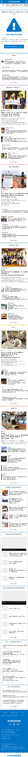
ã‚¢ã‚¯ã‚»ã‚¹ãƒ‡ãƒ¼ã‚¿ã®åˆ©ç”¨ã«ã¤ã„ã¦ (11, 731)
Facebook (10, 721)
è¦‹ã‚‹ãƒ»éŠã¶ (15, 5)
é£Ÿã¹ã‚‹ (8, 5)
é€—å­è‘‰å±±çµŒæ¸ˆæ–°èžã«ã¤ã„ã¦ (11, 726)
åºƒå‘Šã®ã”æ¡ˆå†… (6, 735)
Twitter (14, 721)
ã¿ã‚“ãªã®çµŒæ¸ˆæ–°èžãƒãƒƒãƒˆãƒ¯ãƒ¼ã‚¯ (14, 752)
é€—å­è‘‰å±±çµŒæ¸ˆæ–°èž (14, 2)
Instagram (17, 721)
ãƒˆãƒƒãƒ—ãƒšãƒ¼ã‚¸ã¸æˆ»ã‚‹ (14, 46)
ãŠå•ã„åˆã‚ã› (6, 733)
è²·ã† (21, 5)
